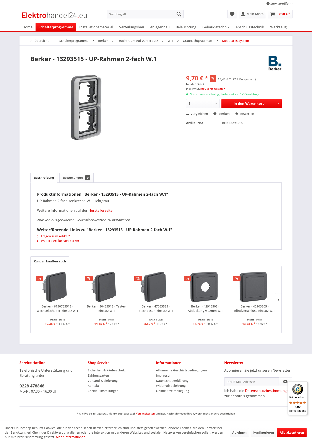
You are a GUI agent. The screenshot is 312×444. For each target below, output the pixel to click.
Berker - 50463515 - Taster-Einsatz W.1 (106, 308)
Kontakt (93, 386)
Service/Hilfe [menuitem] (277, 4)
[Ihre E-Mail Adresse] (251, 381)
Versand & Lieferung (103, 381)
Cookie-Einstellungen (103, 391)
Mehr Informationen (70, 437)
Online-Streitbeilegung (172, 391)
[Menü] (305, 384)
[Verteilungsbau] (131, 27)
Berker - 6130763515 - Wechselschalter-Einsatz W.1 (57, 308)
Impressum (164, 375)
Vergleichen (197, 114)
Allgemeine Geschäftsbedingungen (181, 370)
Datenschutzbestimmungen (268, 390)
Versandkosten (145, 413)
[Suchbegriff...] (145, 14)
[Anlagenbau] (160, 27)
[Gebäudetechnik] (215, 27)
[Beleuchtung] (186, 27)
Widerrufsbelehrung (171, 386)
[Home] (28, 27)
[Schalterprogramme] (56, 27)
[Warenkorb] (280, 14)
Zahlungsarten (98, 375)
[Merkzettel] (232, 14)
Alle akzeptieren (292, 432)
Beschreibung (44, 178)
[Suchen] (179, 14)
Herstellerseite (100, 210)
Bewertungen (76, 177)
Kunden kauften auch (50, 261)
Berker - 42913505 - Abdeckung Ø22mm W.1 (205, 308)
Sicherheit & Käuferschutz (107, 370)
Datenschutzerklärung (172, 381)
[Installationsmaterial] (96, 27)
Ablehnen (239, 432)
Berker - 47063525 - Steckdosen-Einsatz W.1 (156, 308)
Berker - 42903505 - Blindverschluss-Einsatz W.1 (254, 308)
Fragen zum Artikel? (53, 236)
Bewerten (244, 114)
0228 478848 (32, 386)
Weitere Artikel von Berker (58, 241)
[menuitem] (145, 14)
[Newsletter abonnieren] (285, 381)
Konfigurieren (263, 432)
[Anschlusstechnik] (249, 27)
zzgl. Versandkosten (212, 89)
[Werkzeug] (278, 27)
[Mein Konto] (252, 14)
